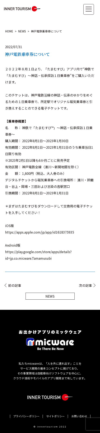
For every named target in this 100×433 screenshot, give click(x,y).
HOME (9, 31)
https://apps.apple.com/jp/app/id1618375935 (39, 232)
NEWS (22, 31)
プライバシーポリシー (26, 416)
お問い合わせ (79, 416)
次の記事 (85, 285)
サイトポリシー (55, 416)
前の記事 (14, 285)
